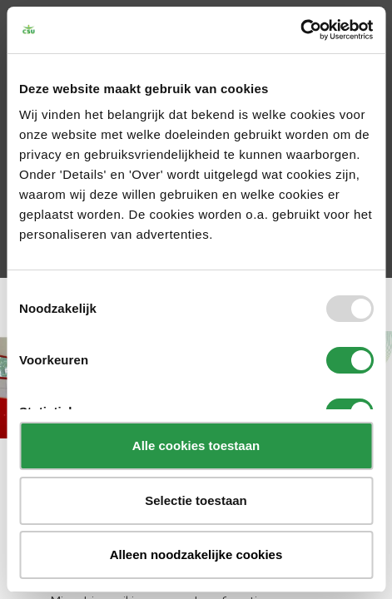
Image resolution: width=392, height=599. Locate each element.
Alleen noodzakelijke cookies (196, 554)
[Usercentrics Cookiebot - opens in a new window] (300, 30)
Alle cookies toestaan (196, 445)
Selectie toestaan (196, 500)
